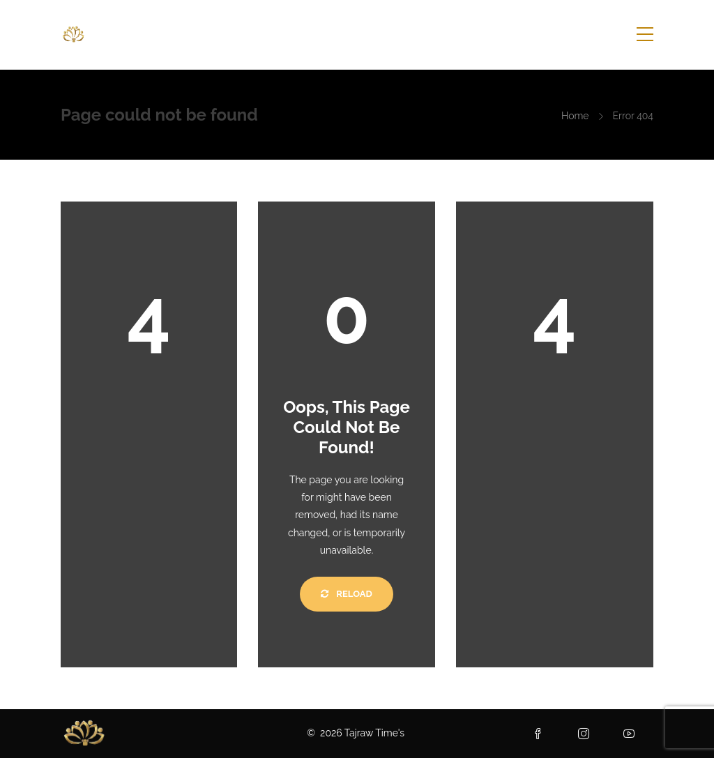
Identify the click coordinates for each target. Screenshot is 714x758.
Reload (346, 594)
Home (575, 115)
